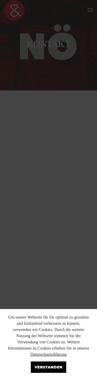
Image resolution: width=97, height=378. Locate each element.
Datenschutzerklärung (48, 354)
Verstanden (48, 367)
